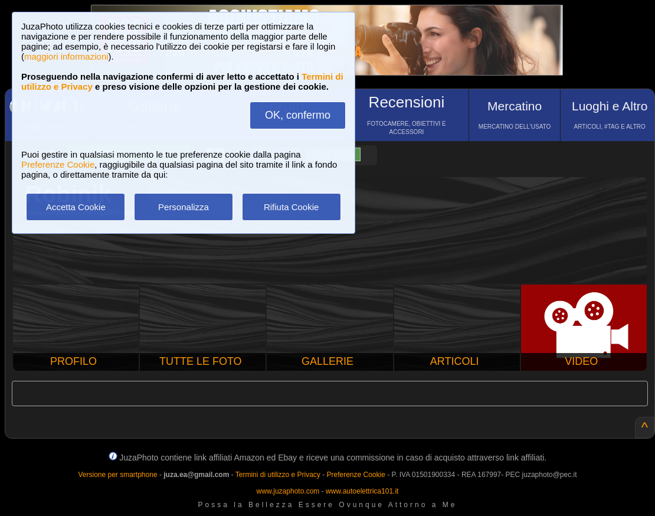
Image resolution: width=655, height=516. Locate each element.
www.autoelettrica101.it (362, 491)
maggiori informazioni (66, 56)
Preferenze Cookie (57, 164)
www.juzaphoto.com (288, 491)
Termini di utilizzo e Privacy (277, 475)
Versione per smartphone (117, 475)
